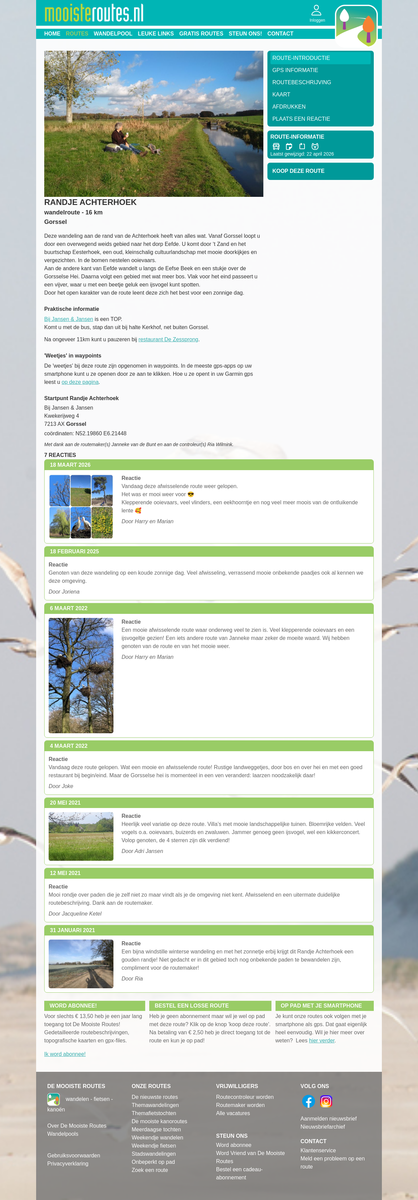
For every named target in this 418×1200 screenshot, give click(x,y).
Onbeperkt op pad (153, 1162)
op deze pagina (80, 382)
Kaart (281, 94)
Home (52, 34)
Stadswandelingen (154, 1154)
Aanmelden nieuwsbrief (329, 1119)
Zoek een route (150, 1170)
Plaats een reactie (301, 119)
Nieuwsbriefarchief (323, 1127)
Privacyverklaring (67, 1164)
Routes (77, 34)
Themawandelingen (155, 1105)
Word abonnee (234, 1145)
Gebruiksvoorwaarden (73, 1155)
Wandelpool (113, 34)
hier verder (322, 1040)
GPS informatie (295, 70)
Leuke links (156, 34)
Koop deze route (298, 171)
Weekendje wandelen (157, 1137)
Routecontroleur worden (245, 1097)
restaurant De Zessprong (168, 339)
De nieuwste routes (155, 1097)
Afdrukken (289, 107)
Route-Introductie (301, 58)
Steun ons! (245, 34)
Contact (280, 34)
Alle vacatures (233, 1113)
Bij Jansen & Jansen (68, 319)
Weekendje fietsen (154, 1146)
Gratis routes (201, 34)
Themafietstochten (154, 1113)
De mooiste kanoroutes (159, 1121)
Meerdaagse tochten (156, 1129)
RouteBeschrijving (301, 82)
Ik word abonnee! (65, 1054)
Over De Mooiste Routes (76, 1126)
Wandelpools (62, 1134)
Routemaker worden (240, 1105)
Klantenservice (318, 1150)
